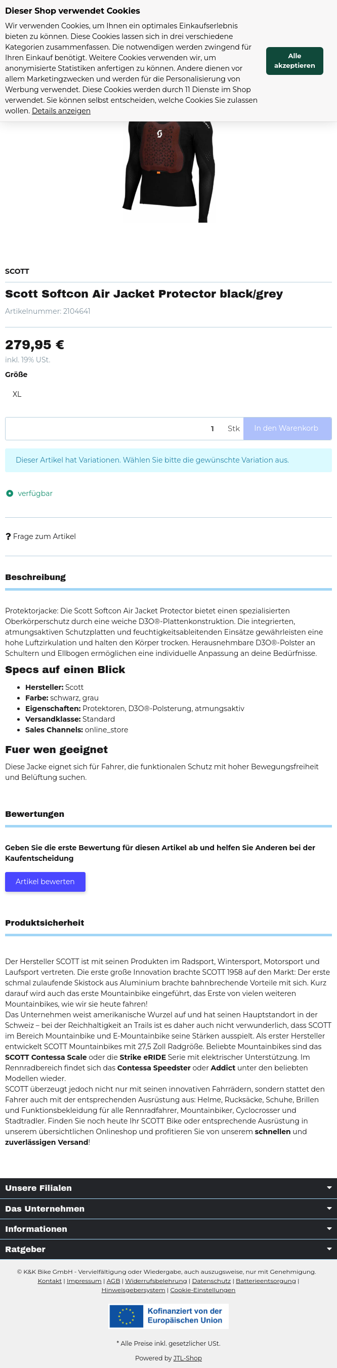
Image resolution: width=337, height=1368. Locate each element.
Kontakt (49, 1280)
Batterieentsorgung (266, 1280)
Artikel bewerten (45, 881)
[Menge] (115, 429)
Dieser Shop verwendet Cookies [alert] (72, 11)
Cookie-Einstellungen (202, 1290)
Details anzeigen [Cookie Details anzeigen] (61, 110)
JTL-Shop (188, 1358)
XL (17, 394)
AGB (113, 1280)
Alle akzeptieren (294, 61)
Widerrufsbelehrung (156, 1280)
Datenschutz (211, 1280)
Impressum (84, 1280)
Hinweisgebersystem (133, 1290)
